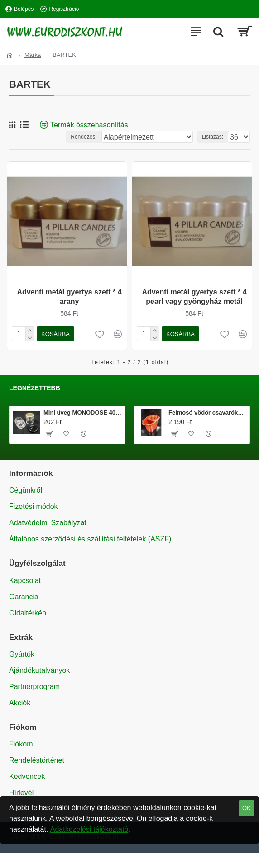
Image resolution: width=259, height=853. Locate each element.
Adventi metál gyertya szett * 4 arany (69, 296)
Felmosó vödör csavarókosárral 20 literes (207, 412)
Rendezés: (83, 137)
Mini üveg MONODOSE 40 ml (82, 412)
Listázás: (212, 137)
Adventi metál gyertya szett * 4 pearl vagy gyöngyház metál (194, 296)
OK (246, 808)
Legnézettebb (34, 388)
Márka (32, 54)
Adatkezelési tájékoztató (89, 829)
